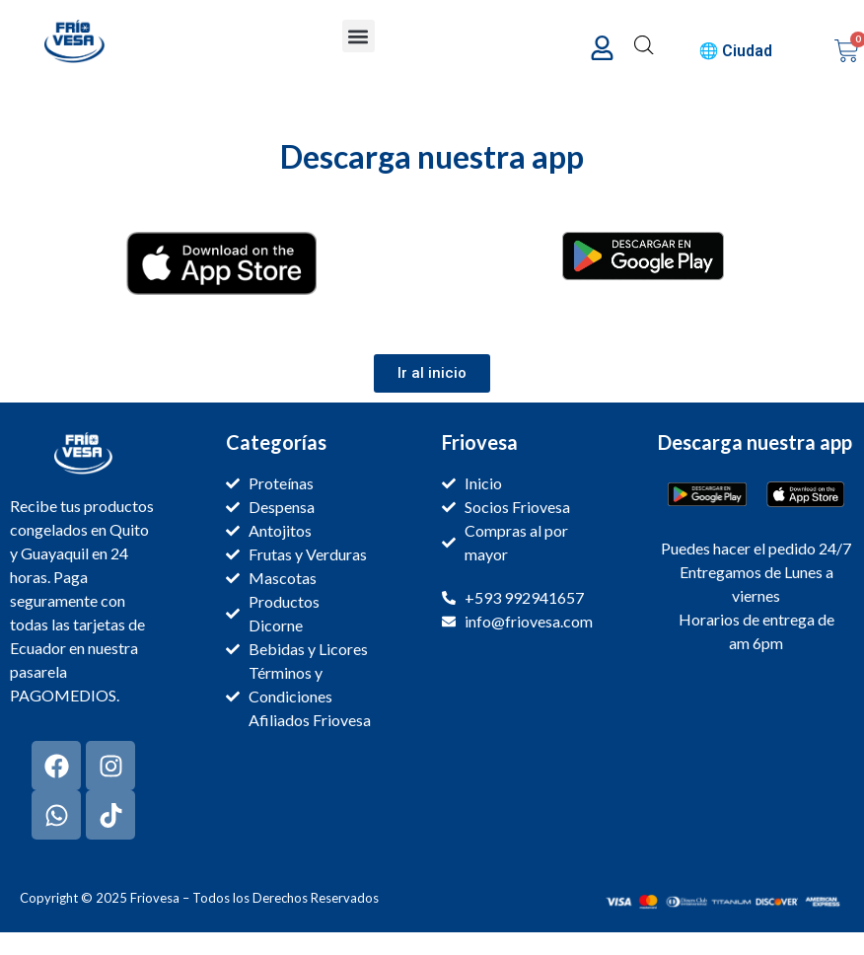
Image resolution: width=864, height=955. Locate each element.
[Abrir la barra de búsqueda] (644, 45)
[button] (358, 36)
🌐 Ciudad (736, 50)
